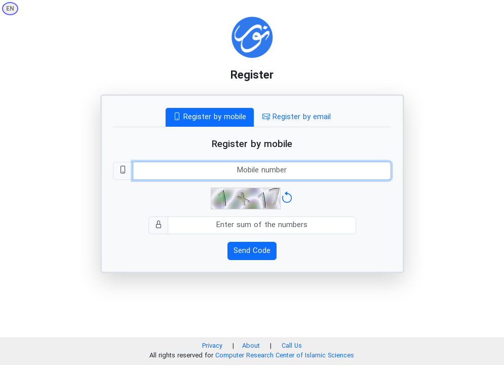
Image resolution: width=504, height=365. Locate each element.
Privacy (212, 346)
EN (10, 9)
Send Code (252, 251)
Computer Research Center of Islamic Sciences (284, 356)
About (252, 346)
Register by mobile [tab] (209, 117)
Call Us (292, 346)
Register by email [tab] (296, 117)
